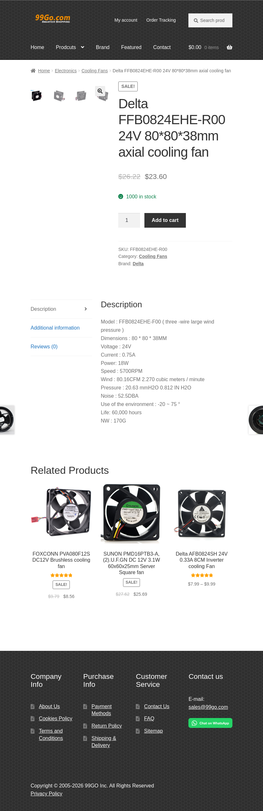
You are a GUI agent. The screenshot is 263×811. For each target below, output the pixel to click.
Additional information (55, 328)
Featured (131, 47)
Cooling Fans (95, 70)
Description (43, 309)
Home (37, 47)
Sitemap (153, 731)
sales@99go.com (208, 707)
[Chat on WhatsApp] (210, 723)
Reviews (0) (44, 346)
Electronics (66, 70)
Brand (103, 47)
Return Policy (106, 726)
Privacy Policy (46, 793)
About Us (49, 706)
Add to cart (165, 220)
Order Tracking (161, 20)
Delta (138, 263)
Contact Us (156, 706)
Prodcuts (66, 47)
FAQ (149, 718)
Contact (162, 47)
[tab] (61, 309)
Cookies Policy (55, 718)
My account (125, 20)
